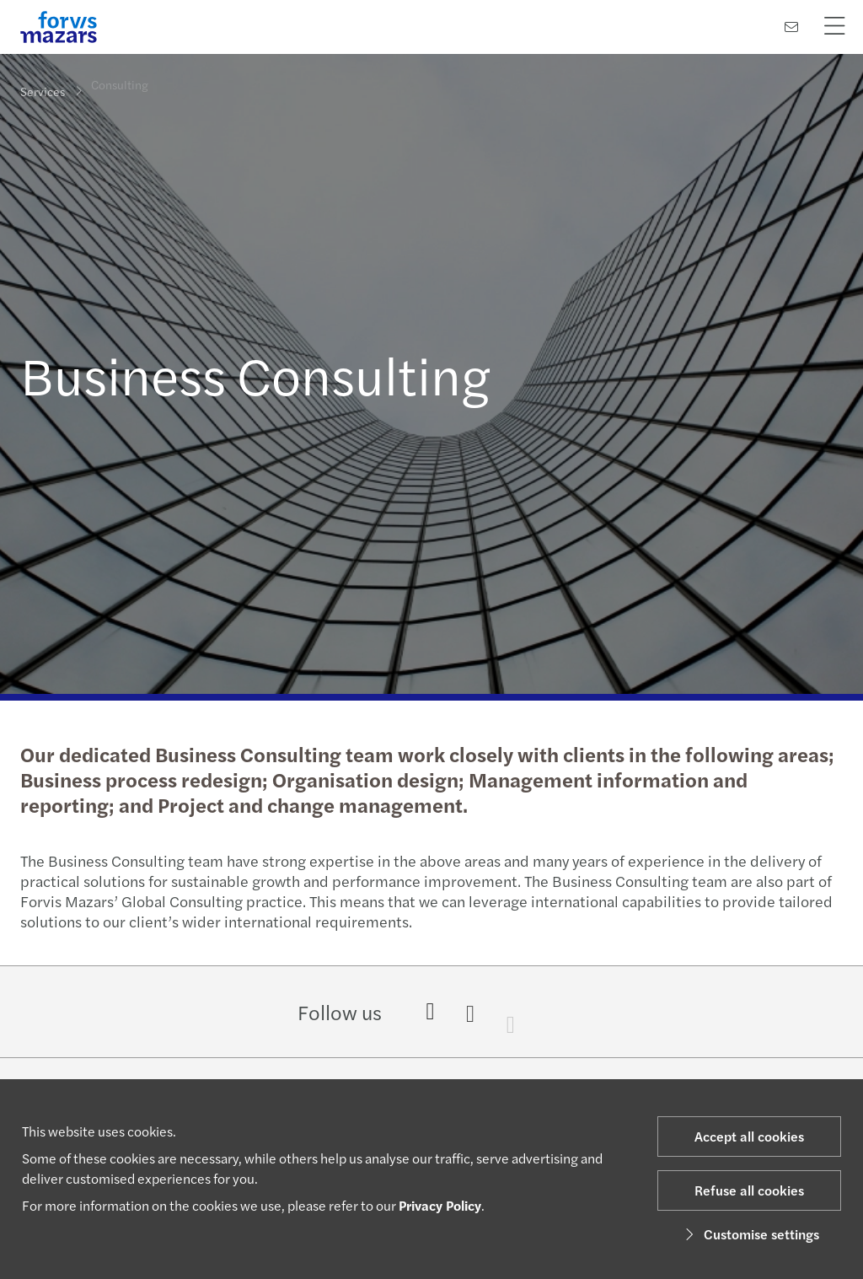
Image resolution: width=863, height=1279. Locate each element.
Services (42, 90)
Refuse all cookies (749, 1190)
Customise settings (749, 1234)
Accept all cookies (749, 1136)
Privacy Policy (440, 1205)
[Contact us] (791, 26)
